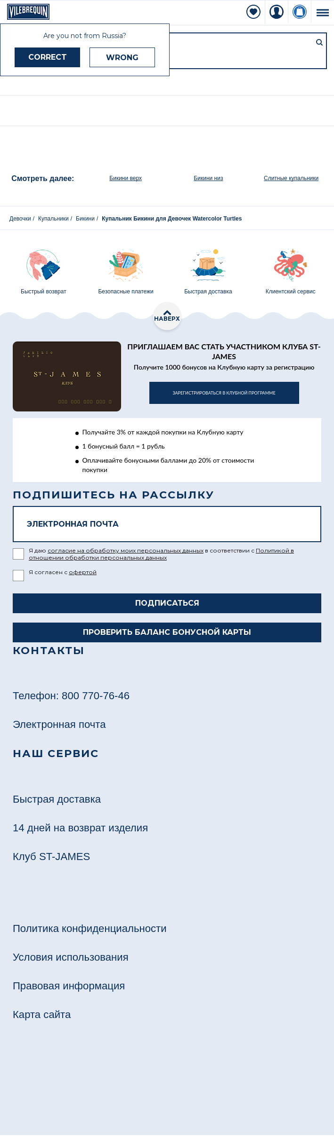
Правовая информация (69, 986)
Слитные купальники (291, 178)
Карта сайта (42, 1014)
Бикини (85, 218)
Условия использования (71, 957)
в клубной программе (223, 392)
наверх (167, 316)
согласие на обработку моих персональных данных (126, 550)
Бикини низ (208, 178)
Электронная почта (59, 724)
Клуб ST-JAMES (51, 856)
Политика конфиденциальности (90, 928)
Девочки (20, 218)
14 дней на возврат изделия (80, 828)
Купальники (53, 218)
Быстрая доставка (57, 799)
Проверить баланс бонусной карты (167, 632)
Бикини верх (125, 178)
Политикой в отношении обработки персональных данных (161, 554)
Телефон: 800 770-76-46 (71, 696)
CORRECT (47, 57)
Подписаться (167, 603)
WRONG (122, 57)
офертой (83, 572)
